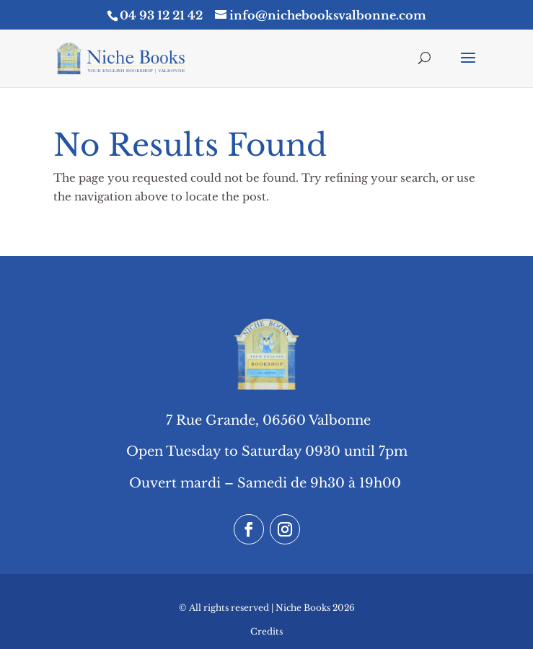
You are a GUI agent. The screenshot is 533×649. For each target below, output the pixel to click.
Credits (266, 631)
